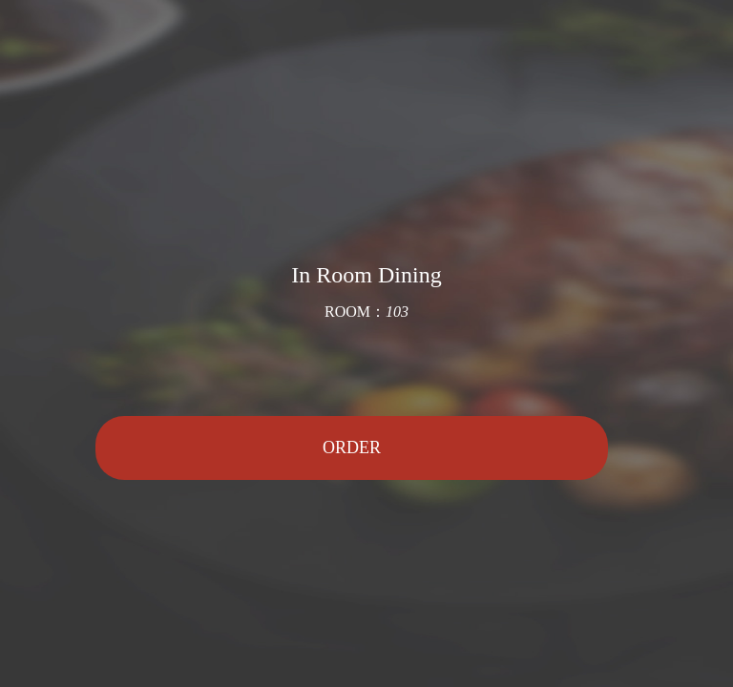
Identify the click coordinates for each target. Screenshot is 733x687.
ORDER (352, 447)
